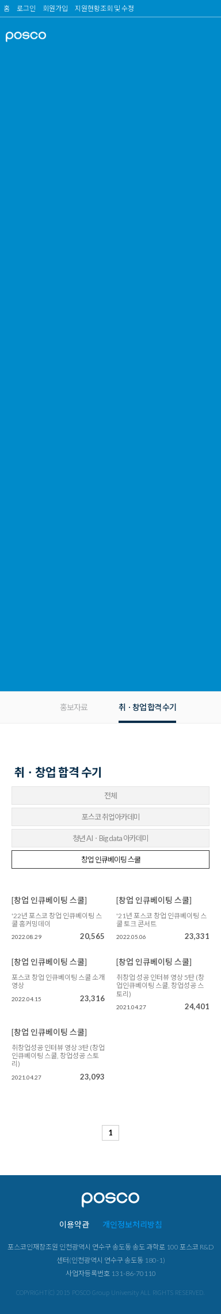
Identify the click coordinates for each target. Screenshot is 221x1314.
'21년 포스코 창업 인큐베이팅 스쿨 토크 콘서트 (161, 920)
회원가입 (55, 8)
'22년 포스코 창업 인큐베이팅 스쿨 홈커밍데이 (57, 920)
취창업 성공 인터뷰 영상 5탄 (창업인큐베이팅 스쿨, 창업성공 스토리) (160, 986)
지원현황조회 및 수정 (104, 8)
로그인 (26, 8)
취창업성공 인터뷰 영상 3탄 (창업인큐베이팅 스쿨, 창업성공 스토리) (58, 1056)
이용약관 (74, 1224)
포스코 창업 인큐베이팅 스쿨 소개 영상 (58, 982)
